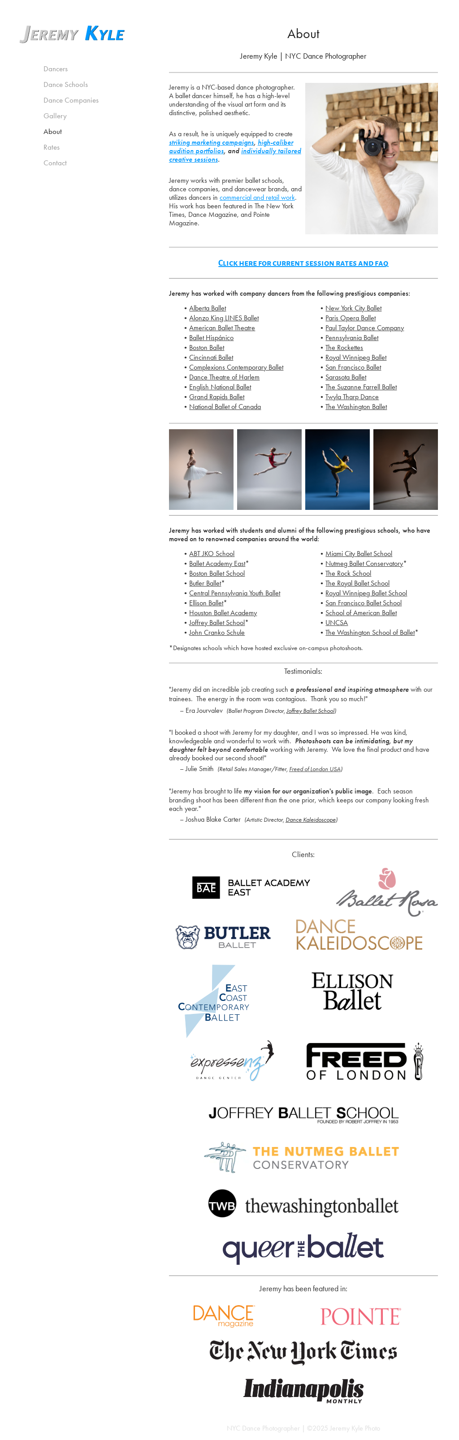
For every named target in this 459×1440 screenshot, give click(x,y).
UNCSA (336, 622)
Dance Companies (71, 99)
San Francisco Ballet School (363, 603)
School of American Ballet (361, 612)
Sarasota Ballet (345, 377)
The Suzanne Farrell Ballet (361, 387)
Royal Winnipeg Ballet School (366, 593)
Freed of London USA (315, 769)
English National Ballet (220, 387)
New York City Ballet (353, 308)
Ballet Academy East (217, 563)
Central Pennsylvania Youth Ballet (234, 593)
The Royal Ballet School (357, 583)
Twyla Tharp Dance (352, 396)
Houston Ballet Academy (223, 612)
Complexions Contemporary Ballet (236, 367)
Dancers (55, 68)
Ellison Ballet (206, 603)
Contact (55, 162)
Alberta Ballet (207, 308)
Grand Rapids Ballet (216, 396)
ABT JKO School (211, 553)
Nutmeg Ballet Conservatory (364, 563)
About (52, 131)
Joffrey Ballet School (217, 622)
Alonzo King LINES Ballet (224, 318)
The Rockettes (344, 347)
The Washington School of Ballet (370, 632)
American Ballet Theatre (222, 327)
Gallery (55, 115)
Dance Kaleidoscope (311, 819)
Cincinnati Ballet (211, 357)
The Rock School (348, 573)
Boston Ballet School (217, 573)
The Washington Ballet (356, 406)
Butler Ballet (205, 583)
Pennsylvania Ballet (351, 337)
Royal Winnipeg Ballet (355, 357)
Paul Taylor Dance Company (364, 327)
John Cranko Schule (217, 632)
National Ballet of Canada (225, 406)
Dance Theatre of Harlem (224, 377)
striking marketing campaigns (211, 142)
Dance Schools (65, 84)
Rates (51, 146)
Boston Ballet (206, 347)
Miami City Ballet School (358, 553)
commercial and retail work (257, 197)
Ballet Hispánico (211, 337)
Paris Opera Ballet (350, 318)
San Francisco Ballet (353, 367)
